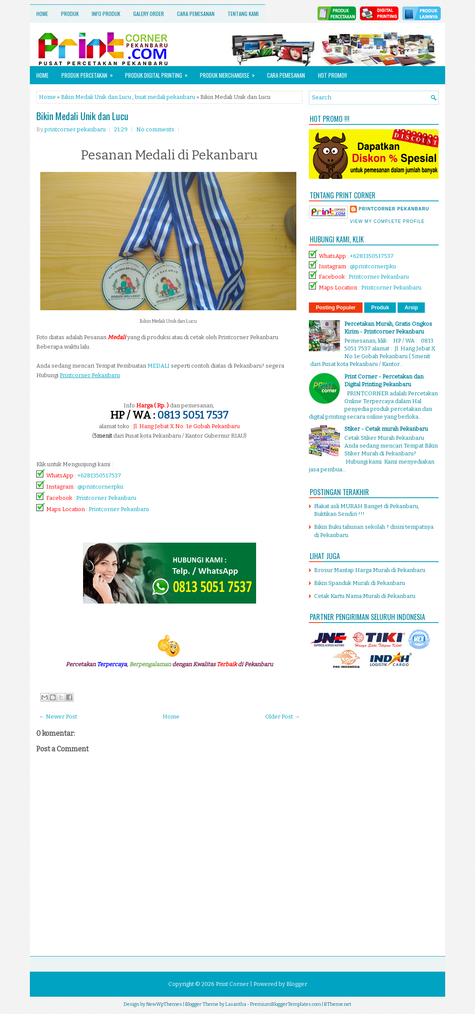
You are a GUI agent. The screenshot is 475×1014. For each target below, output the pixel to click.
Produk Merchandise (230, 72)
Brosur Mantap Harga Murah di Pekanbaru (369, 570)
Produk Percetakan (90, 72)
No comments (155, 129)
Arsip (411, 308)
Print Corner (232, 984)
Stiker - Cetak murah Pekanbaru (386, 429)
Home (42, 13)
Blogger (296, 984)
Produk (70, 13)
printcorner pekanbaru (394, 209)
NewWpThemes (164, 1004)
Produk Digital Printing (159, 72)
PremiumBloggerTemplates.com (285, 1004)
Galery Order (148, 13)
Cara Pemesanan (196, 13)
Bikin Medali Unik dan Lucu (96, 97)
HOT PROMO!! (332, 75)
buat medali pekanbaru (165, 97)
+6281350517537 (99, 475)
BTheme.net (337, 1004)
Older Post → (282, 716)
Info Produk (106, 13)
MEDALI (159, 365)
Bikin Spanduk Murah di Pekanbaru (359, 583)
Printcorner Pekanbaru (106, 498)
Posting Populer (336, 308)
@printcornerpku (100, 486)
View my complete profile (387, 221)
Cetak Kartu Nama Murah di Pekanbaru (364, 596)
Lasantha (235, 1004)
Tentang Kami (243, 13)
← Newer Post (58, 716)
